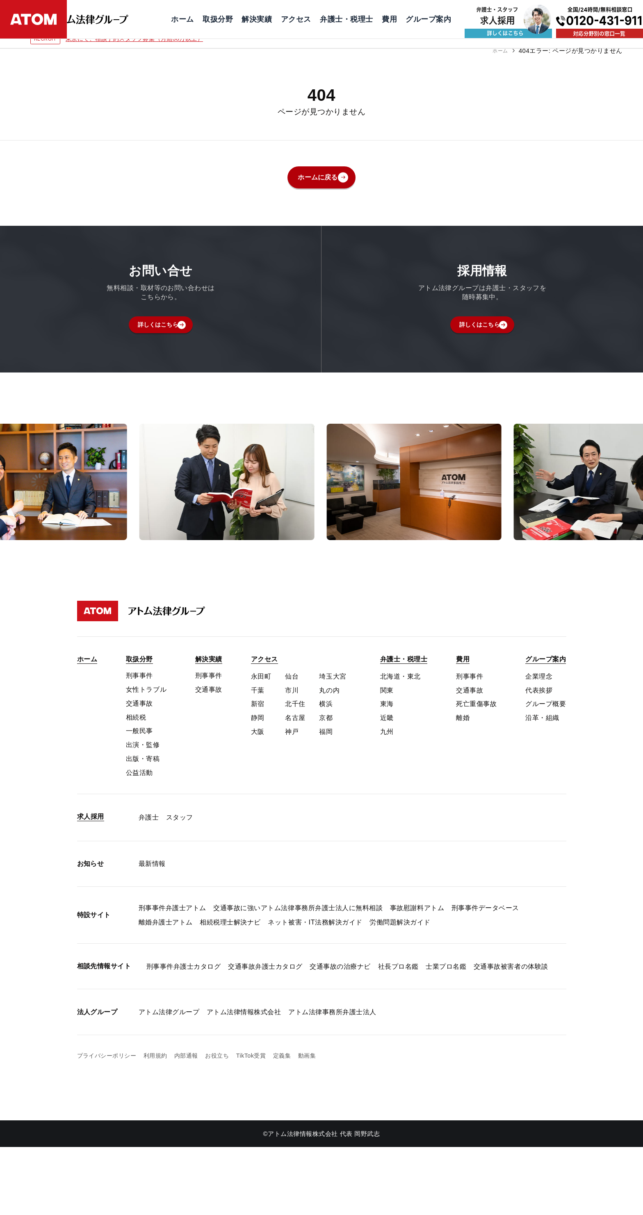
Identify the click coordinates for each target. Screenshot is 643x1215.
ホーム (498, 51)
